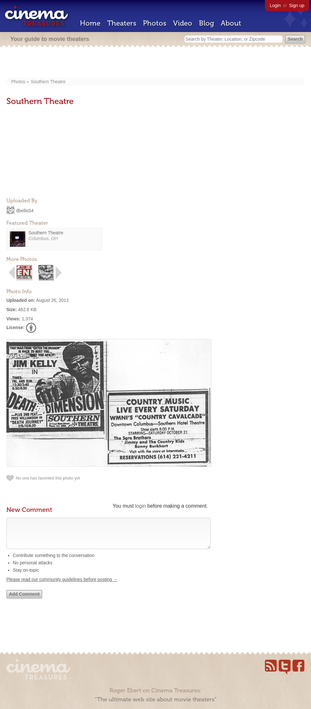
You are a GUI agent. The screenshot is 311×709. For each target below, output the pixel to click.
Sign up (296, 5)
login (140, 506)
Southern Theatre (48, 81)
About (231, 23)
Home (90, 23)
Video (182, 23)
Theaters (121, 23)
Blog (206, 23)
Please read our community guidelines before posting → (62, 585)
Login (275, 5)
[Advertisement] (155, 63)
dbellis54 (25, 210)
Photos (154, 23)
